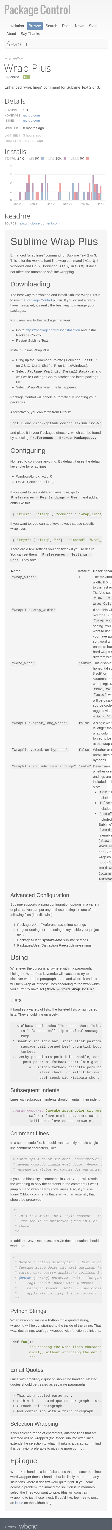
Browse (35, 26)
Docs (66, 26)
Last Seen (12, 135)
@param (25, 1271)
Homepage (12, 115)
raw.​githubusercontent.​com (39, 223)
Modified (11, 128)
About (11, 34)
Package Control (39, 299)
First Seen (13, 140)
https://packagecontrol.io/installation (52, 329)
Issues (10, 120)
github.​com (31, 115)
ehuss (15, 77)
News (79, 26)
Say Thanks (30, 34)
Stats (93, 26)
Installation (15, 26)
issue (19, 1496)
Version (11, 110)
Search (51, 26)
